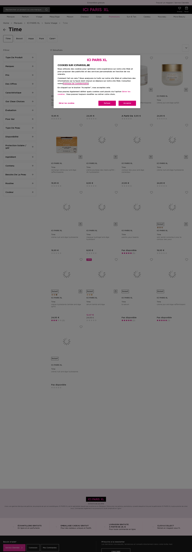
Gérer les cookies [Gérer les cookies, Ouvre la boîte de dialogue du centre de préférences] (66, 103)
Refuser (107, 103)
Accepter (127, 103)
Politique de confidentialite (75, 84)
